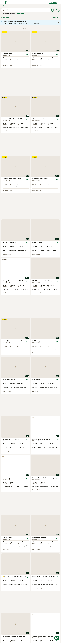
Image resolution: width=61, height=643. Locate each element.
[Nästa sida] (39, 586)
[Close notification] (59, 22)
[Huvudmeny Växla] (2, 2)
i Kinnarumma (20, 13)
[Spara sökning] (56, 638)
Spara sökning (6, 17)
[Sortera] (55, 17)
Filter (55, 10)
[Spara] (27, 54)
